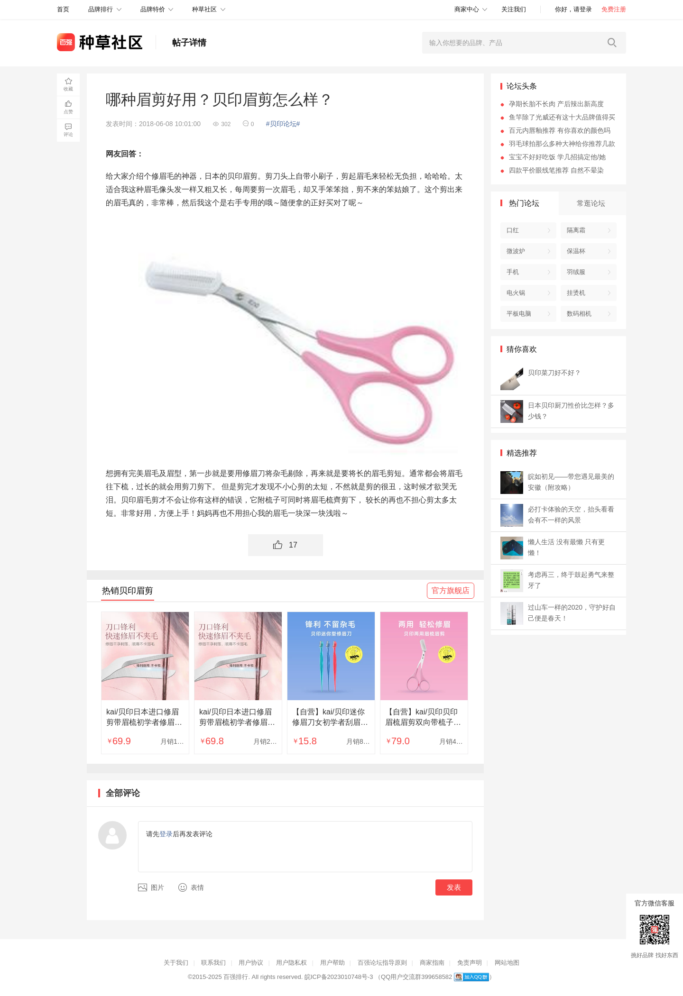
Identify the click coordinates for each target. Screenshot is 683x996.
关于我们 (176, 962)
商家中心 (466, 9)
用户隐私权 (291, 962)
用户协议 (251, 962)
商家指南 (432, 962)
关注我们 (513, 9)
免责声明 (469, 962)
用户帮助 (332, 962)
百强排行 (235, 976)
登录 (166, 834)
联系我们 (213, 962)
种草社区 (204, 9)
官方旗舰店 (451, 590)
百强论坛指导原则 (382, 962)
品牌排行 (100, 9)
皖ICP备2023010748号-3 (339, 976)
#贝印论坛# (283, 124)
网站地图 (507, 962)
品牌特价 (152, 9)
